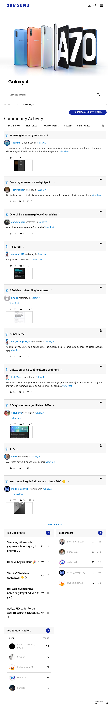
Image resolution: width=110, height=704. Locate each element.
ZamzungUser (18, 222)
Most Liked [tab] (31, 126)
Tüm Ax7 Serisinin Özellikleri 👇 (18, 575)
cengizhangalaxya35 (21, 341)
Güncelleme (17, 334)
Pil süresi (15, 246)
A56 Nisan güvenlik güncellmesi (29, 290)
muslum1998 (17, 254)
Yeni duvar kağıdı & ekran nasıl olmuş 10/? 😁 (38, 481)
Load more (53, 524)
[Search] (55, 94)
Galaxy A (41, 142)
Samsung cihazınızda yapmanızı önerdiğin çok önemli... (22, 546)
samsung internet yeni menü (27, 135)
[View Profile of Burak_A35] (72, 552)
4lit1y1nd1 (16, 142)
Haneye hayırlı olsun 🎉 (22, 562)
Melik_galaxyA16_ (20, 489)
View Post (65, 151)
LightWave (16, 377)
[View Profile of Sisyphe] (21, 657)
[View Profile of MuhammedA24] (75, 582)
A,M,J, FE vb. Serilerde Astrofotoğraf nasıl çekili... (23, 610)
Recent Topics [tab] (14, 126)
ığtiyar (14, 456)
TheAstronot (17, 189)
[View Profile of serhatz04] (72, 562)
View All (29, 533)
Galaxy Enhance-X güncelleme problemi (34, 369)
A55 (12, 449)
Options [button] (101, 105)
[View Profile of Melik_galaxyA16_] (76, 572)
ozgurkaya (16, 412)
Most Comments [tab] (51, 126)
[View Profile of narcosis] (21, 688)
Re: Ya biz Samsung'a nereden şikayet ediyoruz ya (23, 593)
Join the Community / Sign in (88, 112)
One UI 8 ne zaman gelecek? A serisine (33, 214)
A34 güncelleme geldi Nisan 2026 (30, 405)
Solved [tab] (67, 126)
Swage (14, 298)
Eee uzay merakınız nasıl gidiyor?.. (31, 182)
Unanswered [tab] (83, 126)
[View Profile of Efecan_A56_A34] (75, 541)
